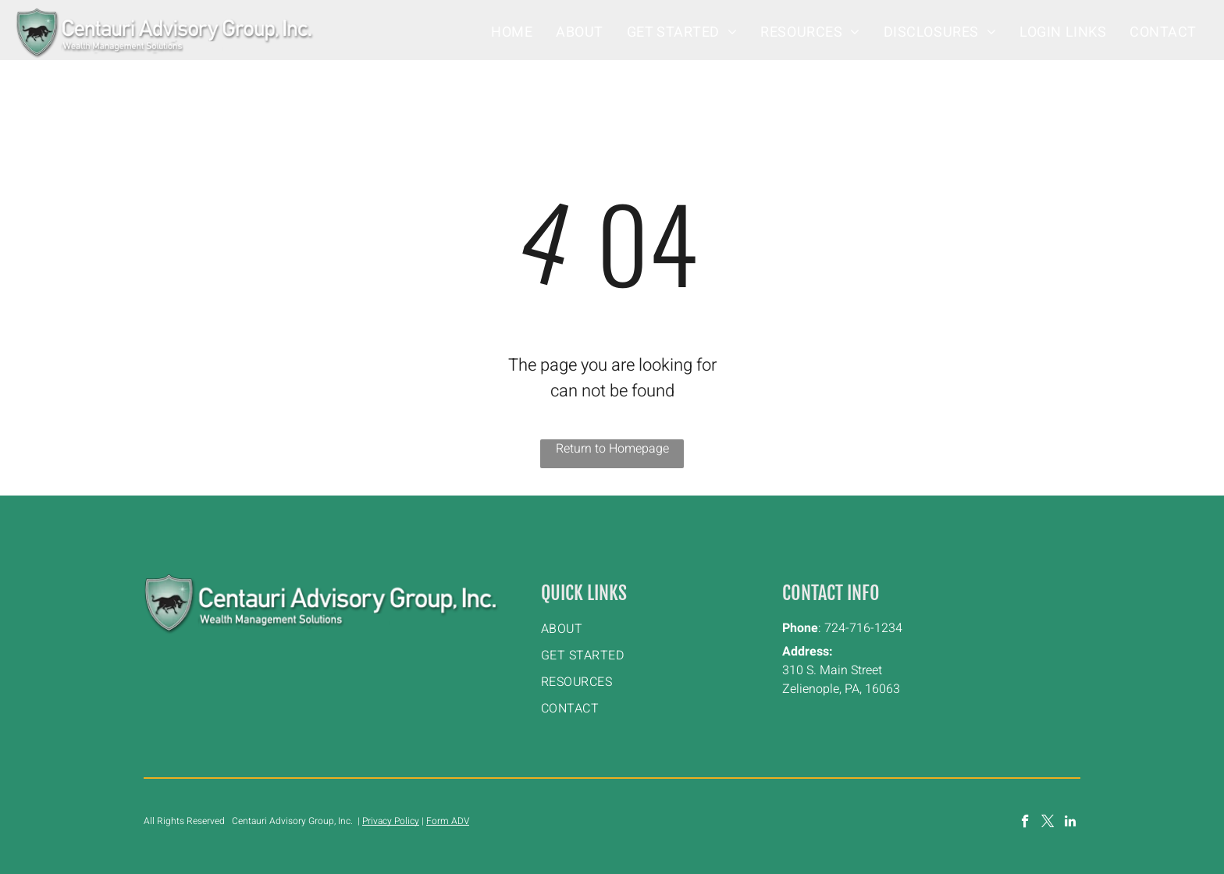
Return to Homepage (612, 448)
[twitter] (1048, 823)
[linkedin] (1070, 823)
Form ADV (447, 821)
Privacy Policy (390, 821)
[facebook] (1025, 823)
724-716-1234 (863, 628)
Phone (800, 628)
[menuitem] (511, 32)
